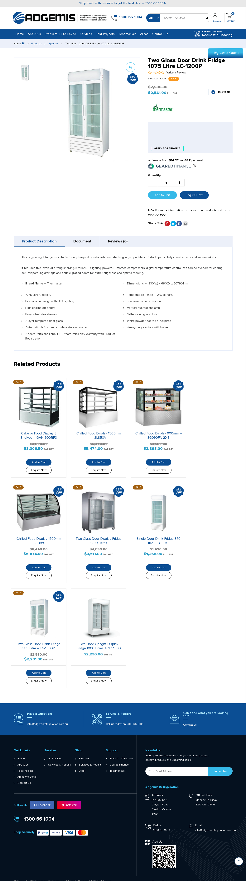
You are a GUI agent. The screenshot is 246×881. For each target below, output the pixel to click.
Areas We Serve (26, 771)
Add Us (157, 835)
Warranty (180, 875)
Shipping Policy (200, 875)
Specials (54, 43)
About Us (34, 34)
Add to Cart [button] (37, 460)
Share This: (156, 223)
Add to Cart (162, 195)
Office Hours (204, 789)
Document (84, 241)
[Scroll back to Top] (238, 861)
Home (20, 34)
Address (157, 789)
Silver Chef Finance (121, 752)
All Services (55, 752)
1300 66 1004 (155, 3)
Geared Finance (119, 759)
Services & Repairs (59, 759)
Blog (81, 764)
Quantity (154, 174)
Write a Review (176, 72)
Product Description (39, 241)
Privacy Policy (161, 875)
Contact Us (160, 34)
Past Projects (105, 34)
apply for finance (167, 148)
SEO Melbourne (103, 875)
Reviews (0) (120, 241)
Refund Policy (224, 875)
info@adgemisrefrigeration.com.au (47, 718)
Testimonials (127, 34)
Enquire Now (194, 195)
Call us (157, 819)
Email (198, 819)
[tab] (40, 241)
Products (36, 43)
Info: (151, 210)
